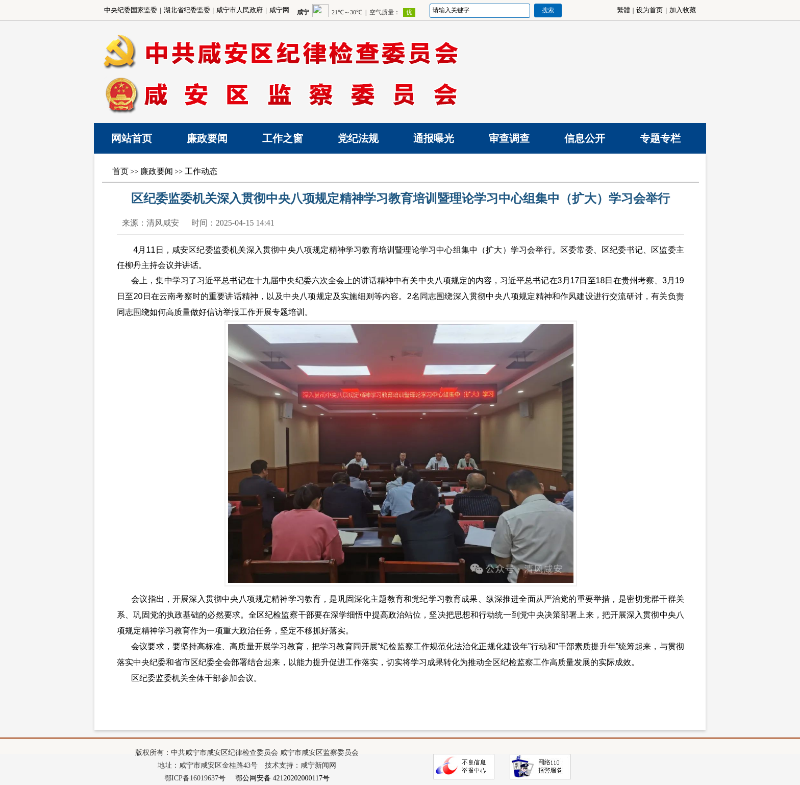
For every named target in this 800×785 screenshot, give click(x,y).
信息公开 (584, 138)
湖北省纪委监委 (187, 10)
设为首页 (649, 10)
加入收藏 (682, 10)
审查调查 (509, 138)
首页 (120, 171)
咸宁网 (279, 10)
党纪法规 (358, 138)
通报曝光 (433, 138)
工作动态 (201, 171)
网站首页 (131, 138)
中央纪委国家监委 (130, 10)
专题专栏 (660, 138)
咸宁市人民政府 (239, 10)
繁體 (623, 10)
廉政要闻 (207, 138)
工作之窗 (282, 138)
